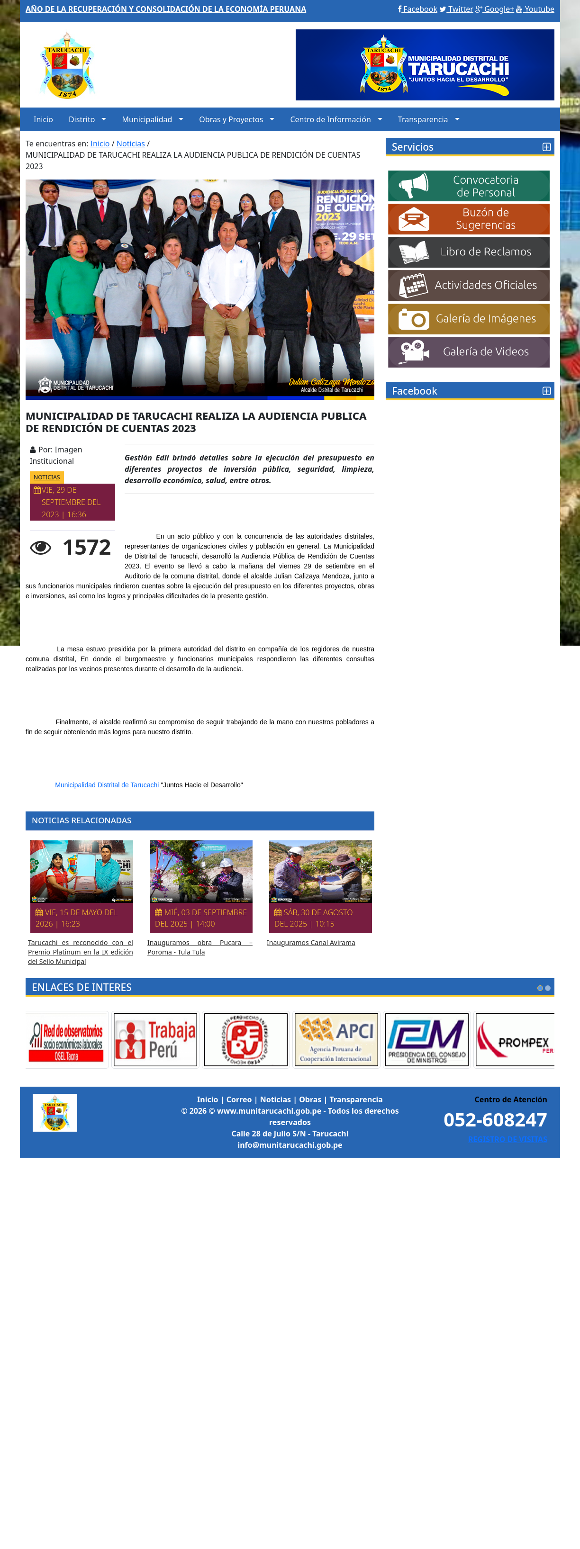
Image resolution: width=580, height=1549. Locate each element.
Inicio (43, 119)
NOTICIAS (47, 477)
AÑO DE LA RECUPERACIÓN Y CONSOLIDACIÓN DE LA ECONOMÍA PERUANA (166, 9)
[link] (107, 785)
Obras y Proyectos (231, 119)
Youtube (535, 9)
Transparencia (423, 119)
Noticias (275, 1099)
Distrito (82, 119)
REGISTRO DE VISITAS (507, 1139)
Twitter (456, 9)
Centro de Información (330, 119)
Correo (239, 1099)
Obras (310, 1099)
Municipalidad (147, 119)
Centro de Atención (511, 1099)
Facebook (417, 9)
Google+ (494, 9)
